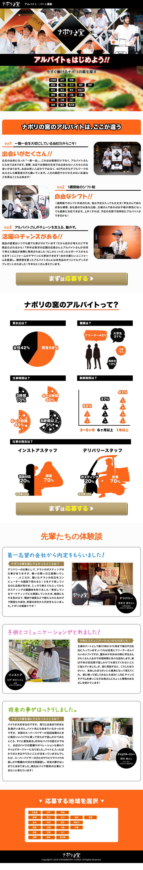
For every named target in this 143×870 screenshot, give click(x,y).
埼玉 (59, 91)
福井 (84, 85)
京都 (59, 97)
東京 (71, 91)
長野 (96, 85)
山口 (71, 102)
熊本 (59, 108)
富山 (59, 85)
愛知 (46, 97)
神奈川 (84, 91)
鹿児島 (71, 108)
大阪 (71, 97)
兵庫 (84, 97)
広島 (59, 102)
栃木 (46, 91)
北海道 (46, 80)
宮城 (71, 80)
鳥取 (46, 102)
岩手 (59, 80)
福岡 (46, 108)
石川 (71, 85)
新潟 (46, 85)
